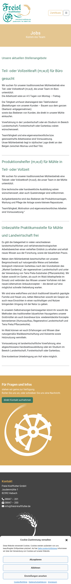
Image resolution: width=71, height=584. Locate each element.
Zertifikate (55, 12)
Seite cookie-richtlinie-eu (47, 555)
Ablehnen (35, 574)
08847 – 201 (10, 499)
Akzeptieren (36, 566)
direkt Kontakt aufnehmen (17, 400)
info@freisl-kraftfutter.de (16, 506)
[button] (66, 546)
